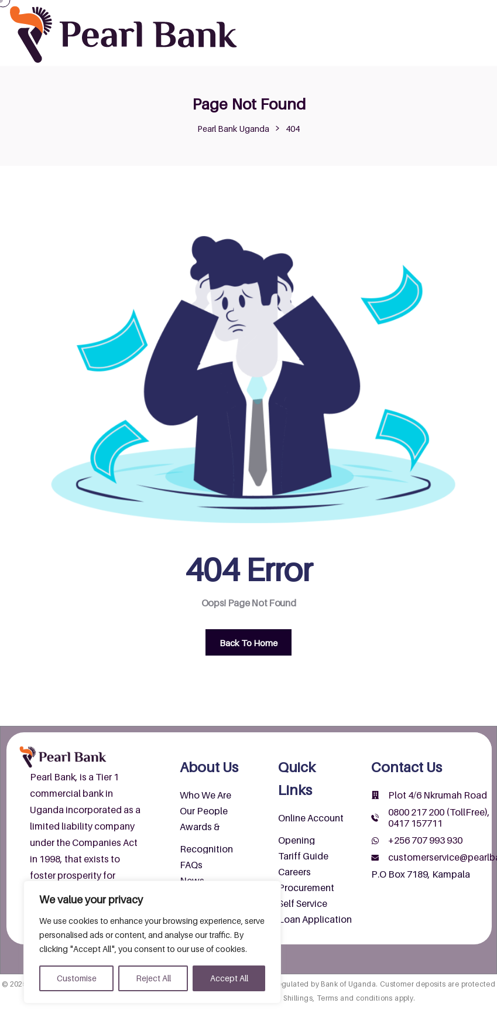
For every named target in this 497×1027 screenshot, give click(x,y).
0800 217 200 (416, 812)
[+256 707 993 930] (375, 841)
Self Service (302, 903)
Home (272, 12)
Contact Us (344, 35)
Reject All (153, 978)
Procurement (306, 887)
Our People (204, 811)
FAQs (191, 865)
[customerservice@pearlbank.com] (375, 858)
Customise (77, 978)
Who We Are (205, 795)
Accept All (229, 978)
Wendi (402, 35)
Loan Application (315, 919)
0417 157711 (415, 823)
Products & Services (428, 11)
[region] (152, 942)
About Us (332, 11)
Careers (294, 872)
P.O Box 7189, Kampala (420, 874)
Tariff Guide (303, 856)
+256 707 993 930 (425, 840)
